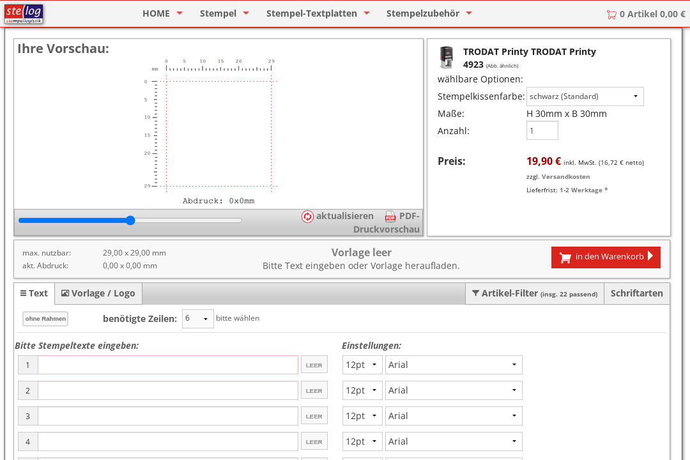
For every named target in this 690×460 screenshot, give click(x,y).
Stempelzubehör (423, 13)
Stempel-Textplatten (311, 13)
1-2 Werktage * (584, 189)
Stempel (218, 13)
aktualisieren (337, 216)
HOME (156, 13)
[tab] (34, 293)
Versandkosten (566, 176)
